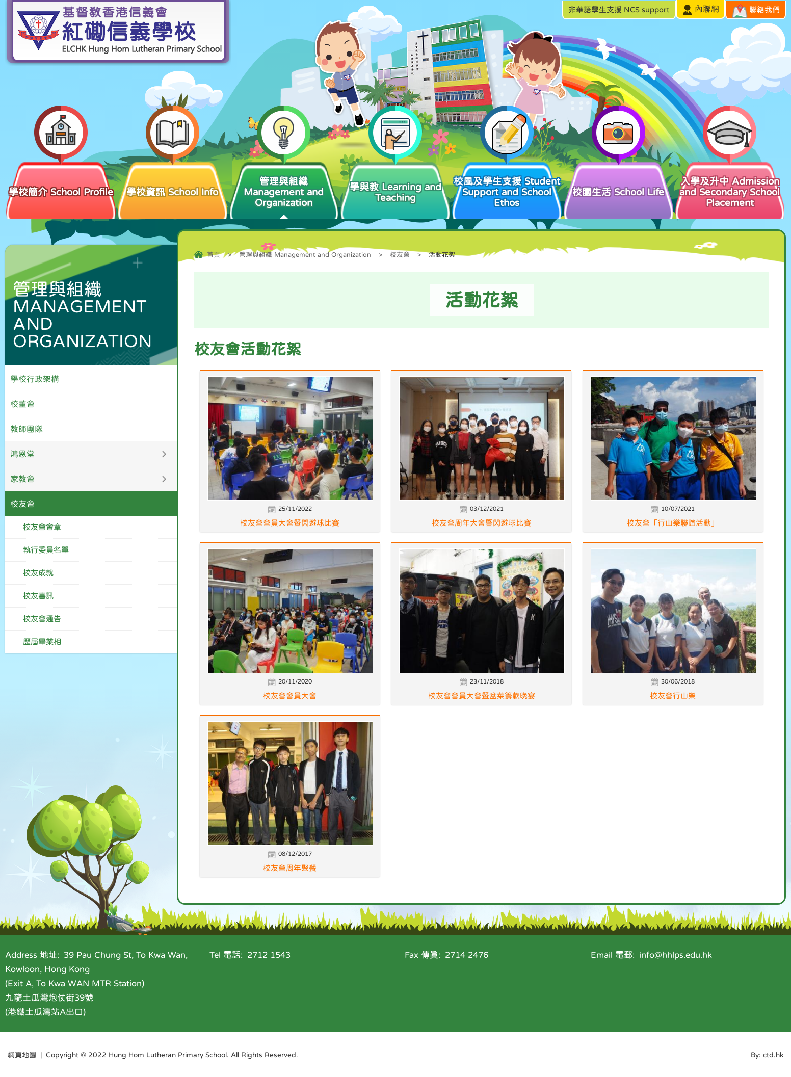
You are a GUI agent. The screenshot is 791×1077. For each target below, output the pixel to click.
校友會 (400, 254)
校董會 (22, 404)
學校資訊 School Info (172, 178)
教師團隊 (26, 429)
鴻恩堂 (22, 454)
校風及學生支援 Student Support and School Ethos (507, 183)
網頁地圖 (22, 1054)
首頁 (213, 254)
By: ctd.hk (767, 1054)
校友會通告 (42, 618)
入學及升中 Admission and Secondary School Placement (730, 183)
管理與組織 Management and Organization (284, 183)
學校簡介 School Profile (61, 178)
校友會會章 (42, 527)
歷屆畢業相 (42, 641)
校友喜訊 (38, 595)
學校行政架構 (34, 379)
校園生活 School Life (618, 178)
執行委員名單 (46, 550)
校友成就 (38, 572)
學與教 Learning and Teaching (395, 181)
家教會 (22, 479)
